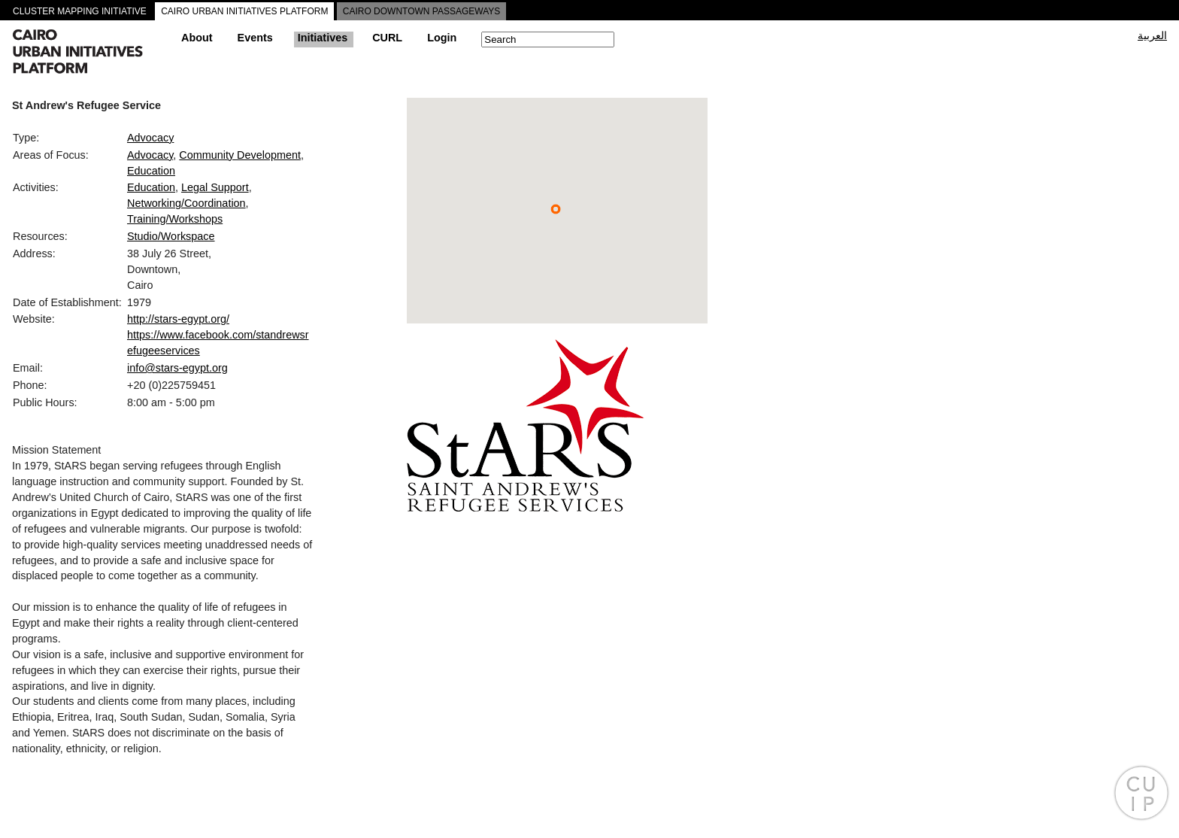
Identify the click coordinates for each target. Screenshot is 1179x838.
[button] (556, 209)
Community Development (240, 155)
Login (441, 38)
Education (151, 171)
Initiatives (322, 38)
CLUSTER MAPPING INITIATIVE (80, 11)
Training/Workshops (175, 219)
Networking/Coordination (186, 203)
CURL (387, 38)
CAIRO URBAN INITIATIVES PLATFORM (244, 11)
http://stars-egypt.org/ (178, 319)
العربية (1152, 35)
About (197, 38)
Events (255, 38)
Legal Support (215, 187)
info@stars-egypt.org (177, 368)
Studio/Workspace (171, 236)
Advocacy (150, 138)
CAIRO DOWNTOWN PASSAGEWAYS (422, 11)
